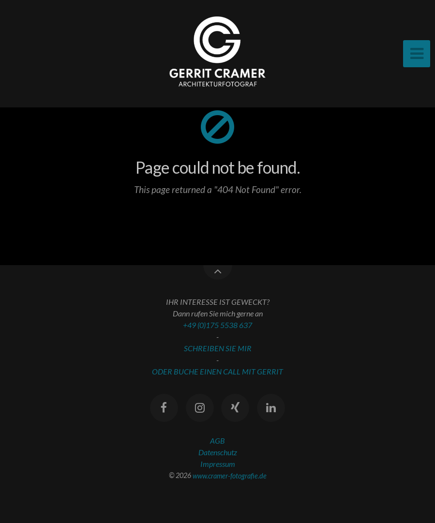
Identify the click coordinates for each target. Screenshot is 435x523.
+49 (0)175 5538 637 (217, 324)
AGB (217, 440)
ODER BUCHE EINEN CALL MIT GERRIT (217, 371)
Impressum (217, 463)
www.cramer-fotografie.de (230, 475)
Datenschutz (217, 452)
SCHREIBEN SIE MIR (218, 348)
